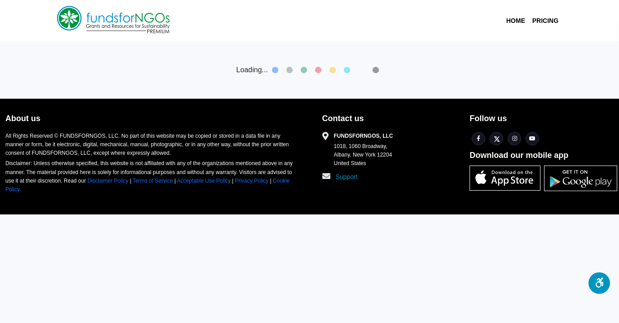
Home (515, 20)
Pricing (545, 20)
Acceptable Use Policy (204, 181)
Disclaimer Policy (109, 181)
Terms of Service (153, 181)
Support (347, 176)
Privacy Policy (251, 181)
